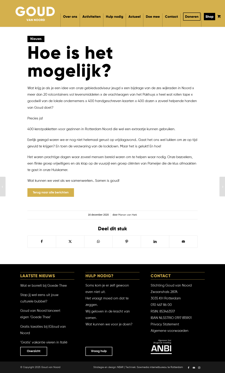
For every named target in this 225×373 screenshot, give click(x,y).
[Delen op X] (70, 242)
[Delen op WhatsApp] (98, 242)
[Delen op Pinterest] (127, 242)
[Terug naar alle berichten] (50, 192)
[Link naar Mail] (194, 368)
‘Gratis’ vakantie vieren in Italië (43, 342)
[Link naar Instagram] (199, 368)
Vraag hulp (99, 351)
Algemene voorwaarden (169, 331)
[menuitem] (70, 20)
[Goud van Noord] (35, 13)
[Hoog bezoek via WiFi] (3, 186)
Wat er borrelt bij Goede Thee (43, 285)
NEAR (120, 367)
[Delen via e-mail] (183, 242)
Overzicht (33, 351)
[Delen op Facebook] (42, 242)
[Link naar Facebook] (188, 368)
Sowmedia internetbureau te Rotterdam (160, 367)
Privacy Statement (165, 324)
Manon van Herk (127, 215)
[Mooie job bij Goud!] (222, 186)
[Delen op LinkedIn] (155, 242)
